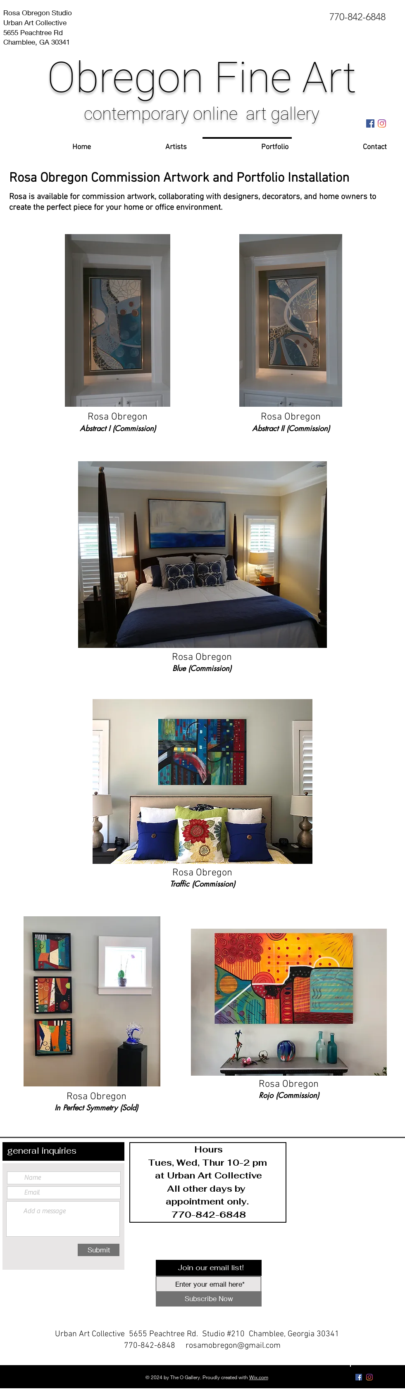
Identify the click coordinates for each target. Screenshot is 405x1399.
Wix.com (258, 1377)
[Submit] (98, 1250)
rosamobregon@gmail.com (233, 1346)
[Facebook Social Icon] (370, 123)
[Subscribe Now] (209, 1299)
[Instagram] (382, 123)
